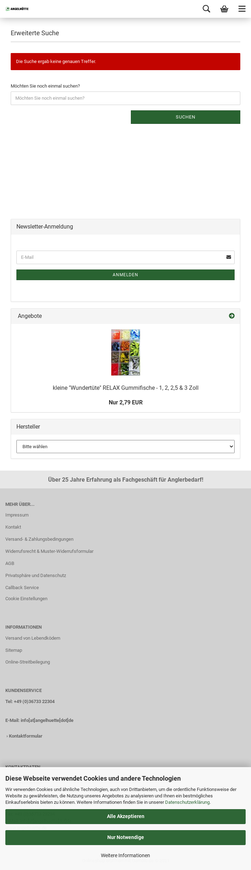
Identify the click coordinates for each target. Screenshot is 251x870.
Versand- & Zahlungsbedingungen (39, 539)
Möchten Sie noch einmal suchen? (45, 86)
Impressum (17, 515)
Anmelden (125, 274)
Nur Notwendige (125, 837)
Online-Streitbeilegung (27, 662)
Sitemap (13, 650)
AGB (9, 563)
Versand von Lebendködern (32, 638)
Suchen (185, 117)
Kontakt (13, 527)
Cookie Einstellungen (26, 598)
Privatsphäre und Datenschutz (35, 575)
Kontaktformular (25, 736)
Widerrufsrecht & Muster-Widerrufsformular (49, 551)
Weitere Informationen (125, 855)
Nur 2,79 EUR (126, 402)
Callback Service (22, 587)
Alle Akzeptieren (125, 816)
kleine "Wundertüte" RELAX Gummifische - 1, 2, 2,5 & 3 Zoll (126, 387)
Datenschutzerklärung (187, 802)
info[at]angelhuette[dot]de (47, 720)
